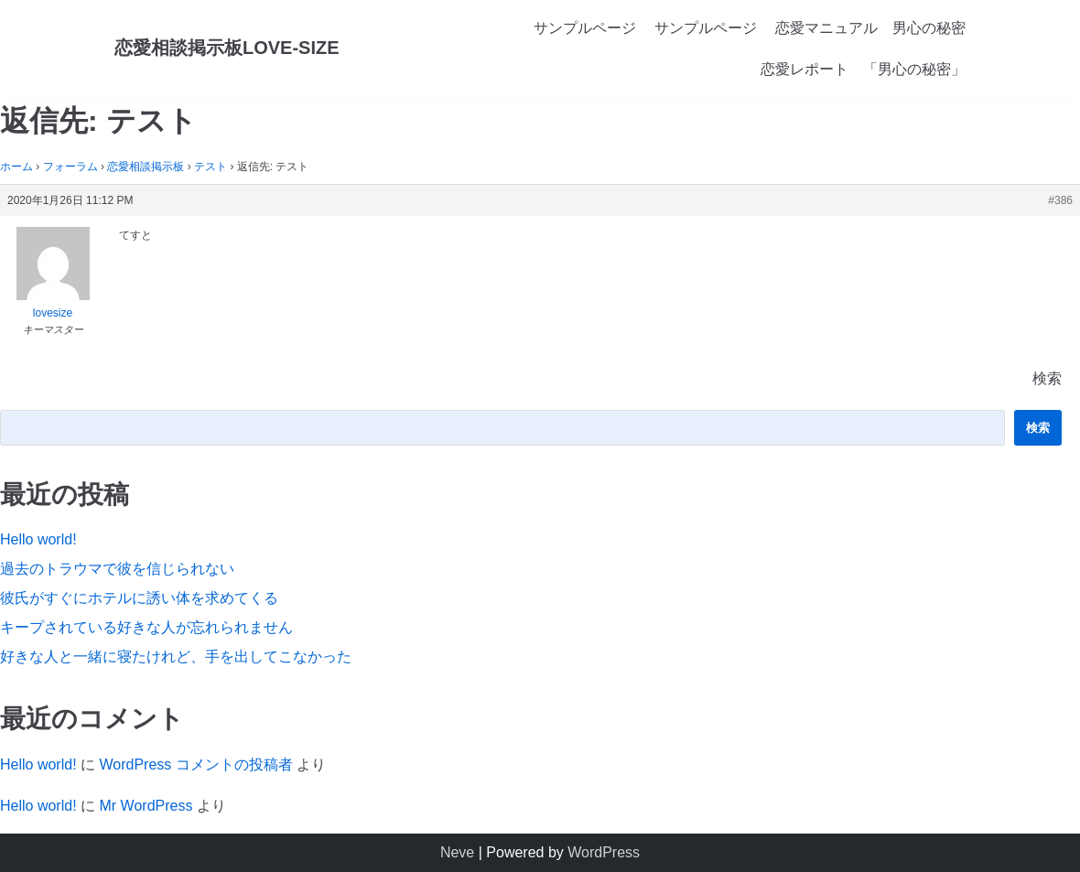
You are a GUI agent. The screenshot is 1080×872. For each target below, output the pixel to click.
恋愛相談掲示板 (145, 166)
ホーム (16, 166)
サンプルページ (585, 28)
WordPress (603, 852)
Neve (457, 852)
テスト (210, 166)
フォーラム (70, 166)
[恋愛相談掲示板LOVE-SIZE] (227, 48)
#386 (1060, 200)
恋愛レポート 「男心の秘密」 (863, 69)
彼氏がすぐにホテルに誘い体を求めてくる (139, 598)
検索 (1047, 378)
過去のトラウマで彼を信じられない (117, 568)
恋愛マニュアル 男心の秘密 (870, 28)
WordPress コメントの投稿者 (195, 764)
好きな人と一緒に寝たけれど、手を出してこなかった (175, 656)
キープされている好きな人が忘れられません (146, 627)
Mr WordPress (145, 805)
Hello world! (38, 539)
